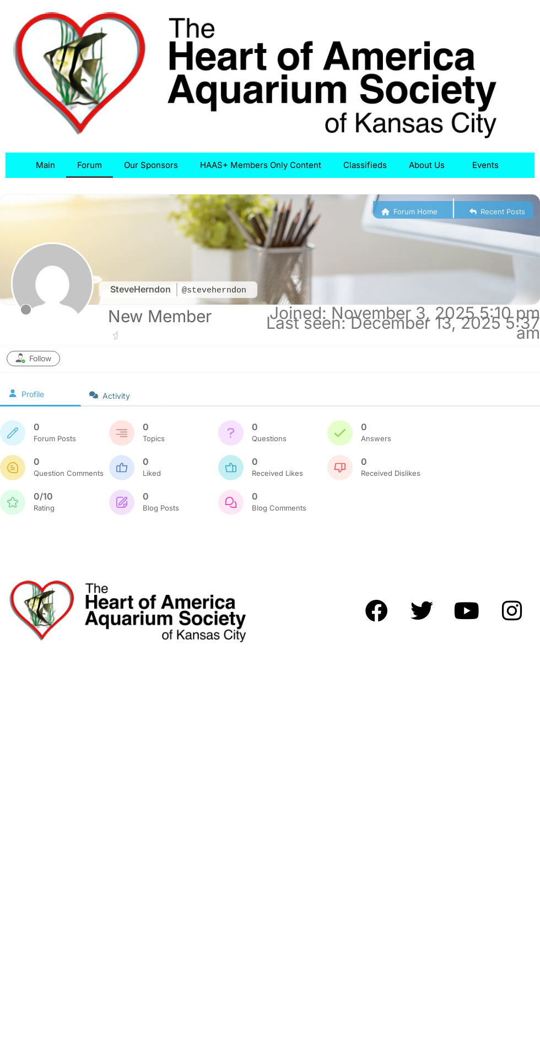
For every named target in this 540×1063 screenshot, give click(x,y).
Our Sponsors (151, 165)
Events (488, 165)
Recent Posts (497, 211)
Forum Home (409, 211)
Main (45, 165)
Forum (89, 165)
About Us (429, 165)
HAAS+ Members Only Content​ (260, 165)
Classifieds (365, 165)
